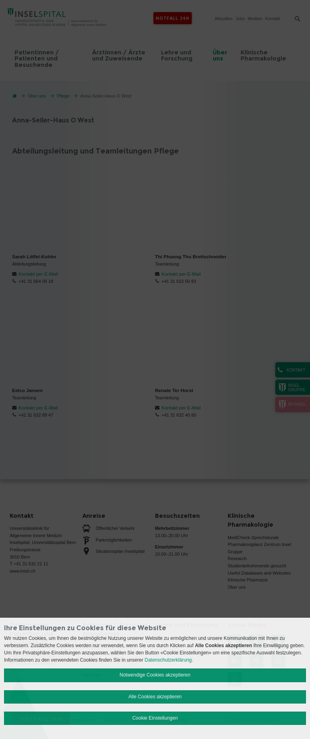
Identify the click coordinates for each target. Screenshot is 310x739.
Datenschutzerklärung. (169, 660)
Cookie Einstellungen (155, 718)
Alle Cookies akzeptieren (155, 697)
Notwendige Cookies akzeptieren (154, 675)
